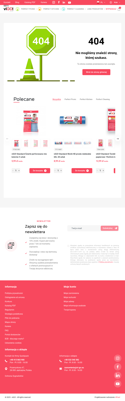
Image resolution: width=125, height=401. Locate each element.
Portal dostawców (12, 334)
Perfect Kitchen (86, 99)
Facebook (59, 2)
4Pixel (117, 397)
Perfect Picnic (70, 99)
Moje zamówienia (71, 293)
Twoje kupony (70, 310)
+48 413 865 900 (17, 360)
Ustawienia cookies (13, 343)
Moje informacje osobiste (75, 305)
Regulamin (9, 310)
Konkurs (8, 301)
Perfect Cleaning (103, 99)
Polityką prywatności (106, 257)
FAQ (6, 330)
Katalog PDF (30, 2)
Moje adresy (69, 301)
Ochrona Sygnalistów (14, 376)
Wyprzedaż (111, 9)
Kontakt (7, 2)
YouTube (69, 2)
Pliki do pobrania (12, 318)
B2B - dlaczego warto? (14, 339)
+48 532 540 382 (71, 360)
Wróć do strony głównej (96, 72)
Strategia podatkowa (14, 314)
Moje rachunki (70, 297)
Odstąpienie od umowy (15, 297)
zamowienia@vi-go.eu (74, 367)
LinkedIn (64, 2)
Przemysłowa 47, (17, 367)
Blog (17, 2)
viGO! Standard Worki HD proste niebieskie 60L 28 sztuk (72, 155)
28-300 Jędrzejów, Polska (21, 370)
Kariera (44, 2)
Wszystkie (56, 99)
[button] (117, 8)
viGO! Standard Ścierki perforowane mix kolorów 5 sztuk (29, 155)
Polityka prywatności (14, 293)
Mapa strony (10, 322)
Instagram (53, 2)
